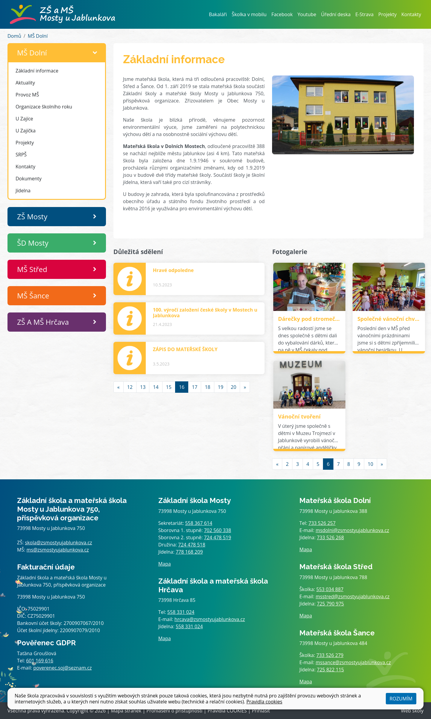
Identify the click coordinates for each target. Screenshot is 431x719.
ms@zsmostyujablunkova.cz (58, 549)
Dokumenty (29, 178)
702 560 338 (217, 530)
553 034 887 (330, 589)
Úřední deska (336, 14)
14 (155, 387)
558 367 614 (198, 523)
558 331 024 (181, 612)
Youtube (307, 14)
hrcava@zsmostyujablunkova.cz (209, 619)
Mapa (164, 564)
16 (181, 387)
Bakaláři (218, 14)
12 (130, 387)
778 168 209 (189, 552)
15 (169, 387)
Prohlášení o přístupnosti (174, 710)
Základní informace (37, 70)
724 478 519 (217, 537)
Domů (14, 36)
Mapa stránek (126, 710)
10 (370, 464)
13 (142, 387)
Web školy (412, 710)
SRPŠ (21, 154)
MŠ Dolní (38, 36)
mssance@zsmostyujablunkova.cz (353, 662)
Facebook (282, 14)
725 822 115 (330, 669)
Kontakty (411, 14)
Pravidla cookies (264, 701)
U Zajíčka (26, 130)
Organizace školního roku (44, 106)
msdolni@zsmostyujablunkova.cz (352, 530)
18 (207, 387)
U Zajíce (24, 118)
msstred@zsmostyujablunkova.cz (353, 596)
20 (233, 387)
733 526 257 (322, 523)
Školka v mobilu (249, 14)
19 (220, 387)
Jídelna (23, 190)
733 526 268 (330, 537)
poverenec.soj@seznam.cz (62, 667)
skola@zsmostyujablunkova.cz (58, 542)
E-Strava (364, 14)
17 (194, 387)
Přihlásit (261, 710)
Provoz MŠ (27, 94)
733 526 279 (330, 655)
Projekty (387, 14)
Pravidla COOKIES (227, 710)
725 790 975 (330, 603)
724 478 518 (191, 544)
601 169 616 (39, 660)
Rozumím (401, 698)
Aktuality (25, 82)
